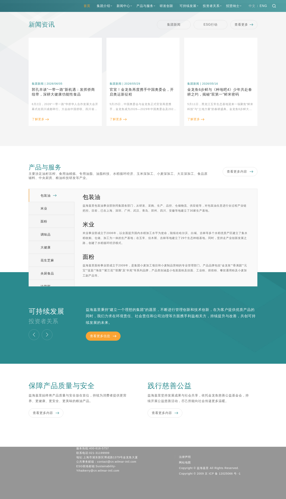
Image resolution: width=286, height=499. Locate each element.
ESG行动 (211, 24)
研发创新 (166, 6)
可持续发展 (188, 6)
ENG (263, 6)
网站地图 (185, 462)
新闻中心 (123, 6)
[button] (34, 334)
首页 (87, 6)
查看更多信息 (103, 336)
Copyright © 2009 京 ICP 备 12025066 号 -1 (210, 473)
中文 (252, 6)
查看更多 (244, 24)
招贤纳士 (233, 6)
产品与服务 (144, 6)
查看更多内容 (240, 171)
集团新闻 (174, 24)
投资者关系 (211, 6)
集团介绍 (103, 6)
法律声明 (185, 456)
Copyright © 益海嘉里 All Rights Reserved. (209, 468)
